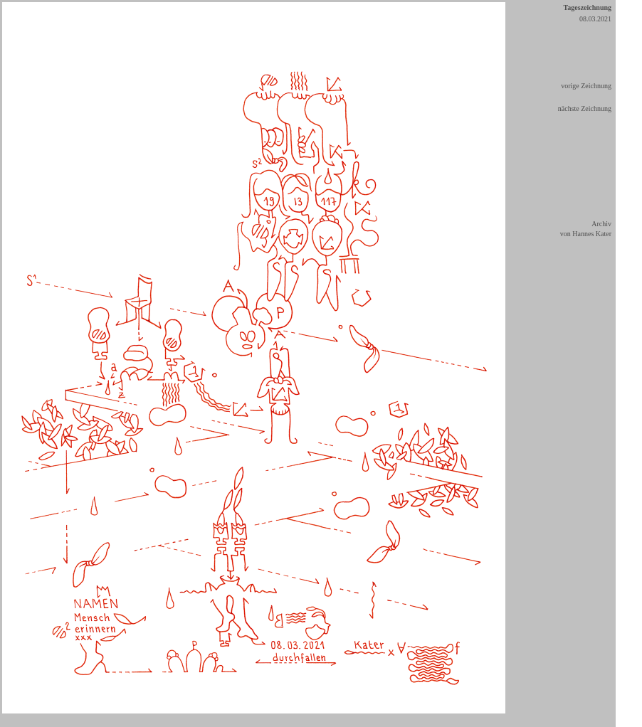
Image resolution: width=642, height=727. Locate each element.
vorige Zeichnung (586, 86)
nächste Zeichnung (584, 108)
